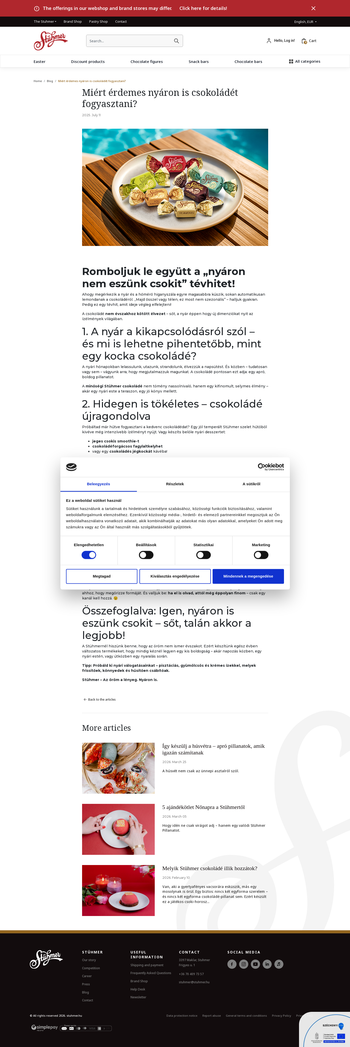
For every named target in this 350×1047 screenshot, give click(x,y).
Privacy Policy (281, 1015)
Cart (312, 40)
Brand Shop (73, 21)
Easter (39, 61)
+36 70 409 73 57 (191, 974)
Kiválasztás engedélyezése (175, 576)
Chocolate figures (147, 61)
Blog (50, 81)
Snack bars (199, 61)
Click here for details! (203, 8)
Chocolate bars (248, 61)
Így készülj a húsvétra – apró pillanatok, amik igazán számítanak (213, 749)
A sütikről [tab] (252, 484)
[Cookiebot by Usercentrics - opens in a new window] (261, 467)
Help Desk (138, 989)
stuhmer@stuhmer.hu (194, 982)
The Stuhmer (44, 21)
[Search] (176, 41)
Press (86, 984)
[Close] (313, 8)
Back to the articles (99, 700)
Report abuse (211, 1015)
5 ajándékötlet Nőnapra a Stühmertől (203, 807)
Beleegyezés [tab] (98, 484)
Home (38, 81)
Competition (91, 968)
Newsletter (138, 997)
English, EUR (304, 21)
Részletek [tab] (175, 484)
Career (87, 976)
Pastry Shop (98, 21)
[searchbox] (128, 40)
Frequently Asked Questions (151, 973)
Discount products (88, 61)
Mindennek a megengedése (248, 576)
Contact (121, 21)
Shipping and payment (147, 965)
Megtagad (102, 576)
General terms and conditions (246, 1015)
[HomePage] (49, 41)
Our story (89, 960)
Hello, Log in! (284, 40)
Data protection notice (181, 1015)
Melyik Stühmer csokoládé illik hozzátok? (209, 868)
